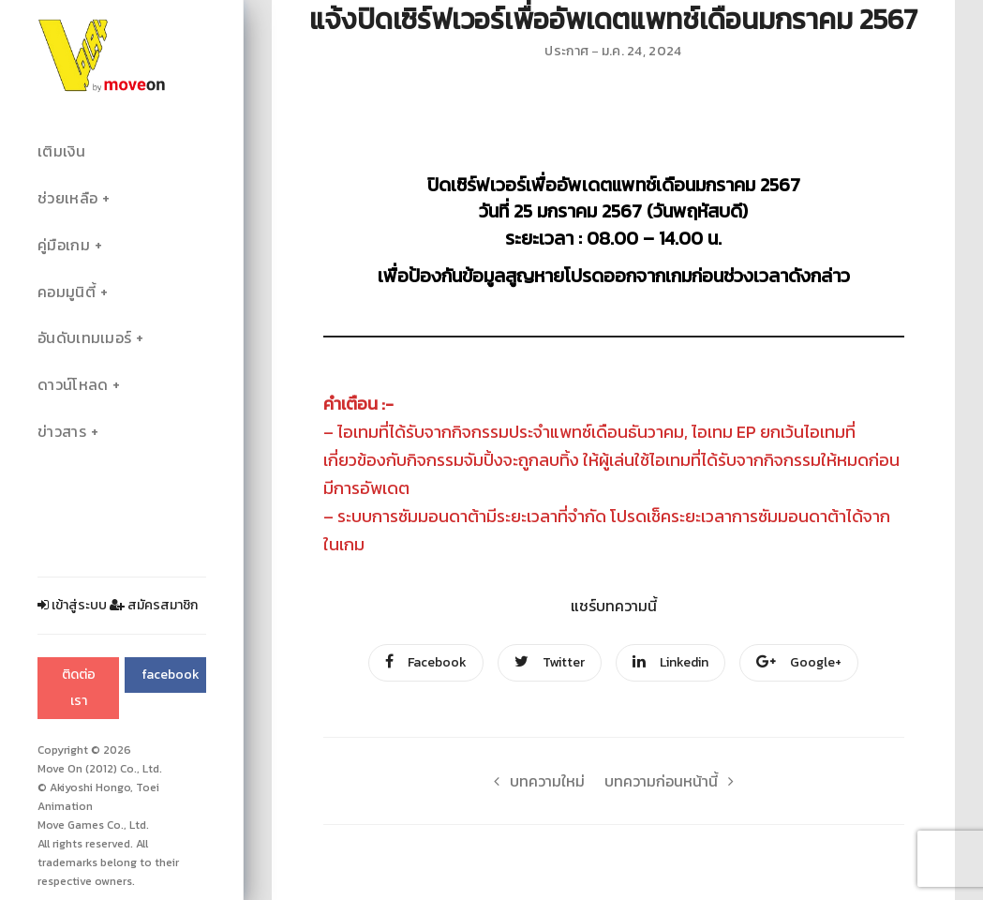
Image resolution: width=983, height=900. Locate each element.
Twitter (549, 662)
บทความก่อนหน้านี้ (674, 781)
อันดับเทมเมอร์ (84, 338)
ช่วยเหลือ (67, 198)
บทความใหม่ (534, 781)
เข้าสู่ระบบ (72, 605)
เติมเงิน (61, 151)
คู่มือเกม (63, 245)
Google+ (799, 662)
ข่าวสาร (61, 431)
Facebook (426, 662)
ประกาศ (566, 51)
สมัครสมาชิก (154, 605)
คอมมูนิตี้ (66, 292)
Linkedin (670, 662)
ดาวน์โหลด (72, 385)
